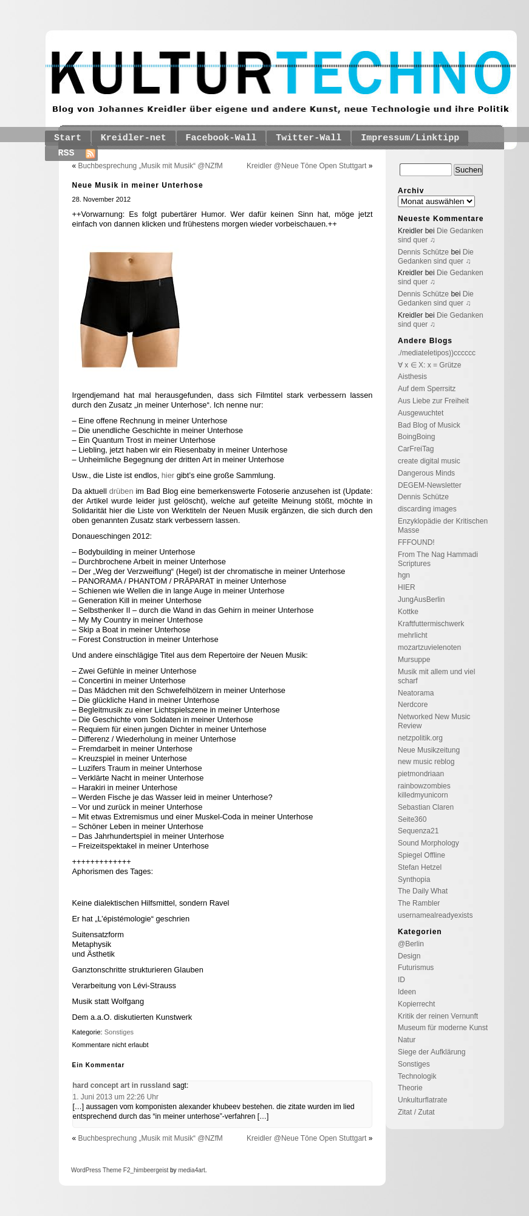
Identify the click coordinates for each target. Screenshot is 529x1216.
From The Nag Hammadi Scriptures (438, 559)
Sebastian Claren (426, 807)
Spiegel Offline (421, 855)
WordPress (86, 1170)
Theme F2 (115, 1170)
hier (168, 475)
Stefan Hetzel (420, 867)
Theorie (410, 1088)
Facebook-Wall (221, 138)
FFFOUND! (416, 542)
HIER (406, 587)
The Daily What (423, 891)
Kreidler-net (133, 138)
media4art (191, 1170)
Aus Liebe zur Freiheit (433, 401)
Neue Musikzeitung (429, 750)
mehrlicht (413, 635)
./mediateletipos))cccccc (437, 353)
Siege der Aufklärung (431, 1052)
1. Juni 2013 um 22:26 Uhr (116, 1097)
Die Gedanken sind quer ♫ (436, 256)
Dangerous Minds (426, 473)
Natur (406, 1040)
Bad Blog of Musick (429, 425)
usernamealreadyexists (435, 915)
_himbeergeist (149, 1170)
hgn (404, 575)
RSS (66, 153)
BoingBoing (416, 436)
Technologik (417, 1076)
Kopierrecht (416, 1004)
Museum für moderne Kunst (443, 1027)
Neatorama (416, 693)
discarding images (427, 509)
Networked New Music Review (434, 721)
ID (401, 979)
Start (67, 138)
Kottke (408, 611)
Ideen (407, 992)
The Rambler (419, 903)
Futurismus (416, 967)
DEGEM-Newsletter (430, 485)
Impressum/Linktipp (410, 138)
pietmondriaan (421, 774)
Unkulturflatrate (422, 1100)
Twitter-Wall (308, 138)
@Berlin (411, 944)
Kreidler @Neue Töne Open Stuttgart (306, 166)
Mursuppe (414, 659)
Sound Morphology (428, 843)
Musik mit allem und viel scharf (436, 676)
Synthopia (414, 879)
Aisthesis (412, 376)
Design (409, 956)
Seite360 (412, 819)
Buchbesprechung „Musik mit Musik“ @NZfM (150, 166)
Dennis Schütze (423, 252)
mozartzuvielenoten (429, 647)
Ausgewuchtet (420, 413)
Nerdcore (413, 704)
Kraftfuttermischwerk (431, 624)
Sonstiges (119, 1032)
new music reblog (426, 761)
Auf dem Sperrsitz (427, 388)
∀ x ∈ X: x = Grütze (429, 365)
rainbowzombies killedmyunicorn (424, 790)
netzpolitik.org (420, 738)
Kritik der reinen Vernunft (438, 1016)
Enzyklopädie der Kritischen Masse (443, 526)
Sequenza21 (418, 831)
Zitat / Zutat (416, 1112)
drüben (121, 491)
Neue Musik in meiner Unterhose (137, 185)
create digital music (429, 461)
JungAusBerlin (421, 599)
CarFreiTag (416, 449)
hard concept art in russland (122, 1085)
